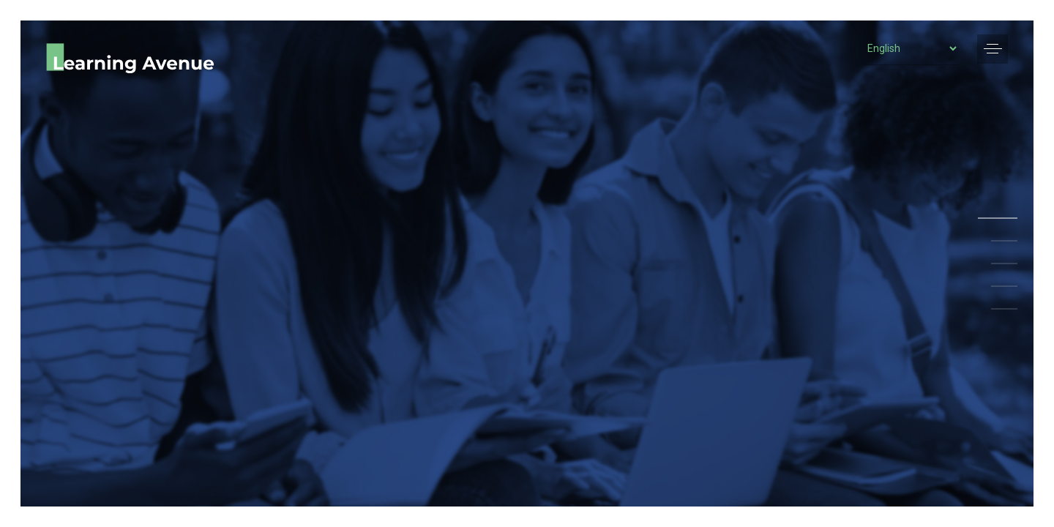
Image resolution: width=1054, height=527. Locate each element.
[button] (992, 49)
